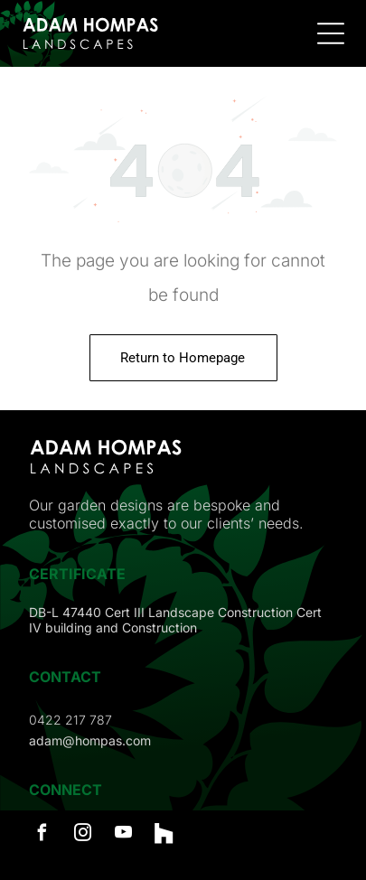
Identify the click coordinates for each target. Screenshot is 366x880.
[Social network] (163, 835)
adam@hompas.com (90, 740)
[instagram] (82, 835)
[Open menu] (330, 33)
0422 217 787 (70, 719)
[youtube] (123, 835)
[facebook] (41, 835)
